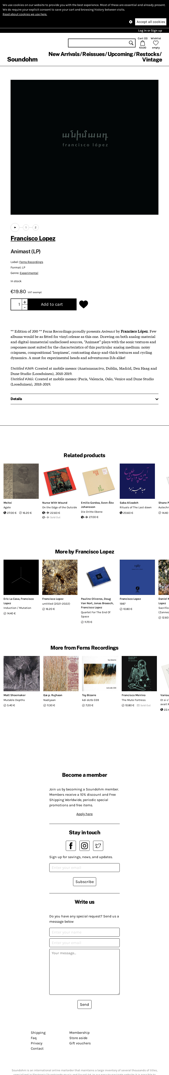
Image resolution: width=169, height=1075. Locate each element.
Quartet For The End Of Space (95, 614)
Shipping (38, 1032)
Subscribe (84, 881)
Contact (37, 1048)
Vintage (152, 59)
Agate (7, 507)
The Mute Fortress (134, 700)
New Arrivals (63, 54)
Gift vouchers (80, 1043)
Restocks (147, 54)
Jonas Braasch (103, 603)
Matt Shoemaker (15, 695)
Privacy (36, 1043)
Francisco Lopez (33, 238)
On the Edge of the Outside (59, 507)
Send (84, 1004)
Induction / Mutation (17, 607)
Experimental (29, 273)
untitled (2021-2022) (56, 603)
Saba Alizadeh (129, 502)
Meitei (8, 502)
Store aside (78, 1038)
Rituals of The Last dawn (136, 507)
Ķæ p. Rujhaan (52, 695)
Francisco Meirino (133, 695)
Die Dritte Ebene (92, 511)
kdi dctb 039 (90, 700)
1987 (122, 603)
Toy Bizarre (89, 695)
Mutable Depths (14, 700)
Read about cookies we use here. (25, 14)
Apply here (84, 814)
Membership (79, 1032)
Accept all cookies (151, 22)
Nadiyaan (49, 700)
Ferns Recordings (31, 262)
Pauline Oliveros (92, 598)
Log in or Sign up (150, 30)
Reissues (93, 54)
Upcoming (120, 54)
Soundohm (22, 59)
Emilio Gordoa (90, 502)
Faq (34, 1038)
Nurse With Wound (54, 502)
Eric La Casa (11, 598)
